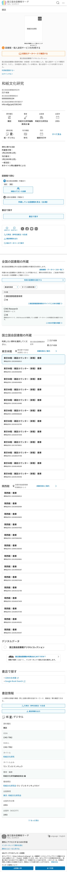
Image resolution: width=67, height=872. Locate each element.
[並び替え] (11, 287)
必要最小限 (18, 868)
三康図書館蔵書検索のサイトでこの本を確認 (45, 303)
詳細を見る (54, 862)
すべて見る (56, 134)
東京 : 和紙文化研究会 (12, 795)
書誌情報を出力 (11, 238)
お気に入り (7, 229)
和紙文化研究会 (9, 785)
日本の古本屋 (12, 677)
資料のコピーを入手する (11, 849)
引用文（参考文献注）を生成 (15, 234)
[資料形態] (29, 287)
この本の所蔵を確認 (54, 323)
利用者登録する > (8, 70)
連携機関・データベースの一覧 (51, 269)
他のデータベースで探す (14, 243)
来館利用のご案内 (47, 351)
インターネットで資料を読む (12, 845)
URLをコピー (14, 229)
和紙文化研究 (8, 756)
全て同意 (50, 868)
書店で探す (33, 216)
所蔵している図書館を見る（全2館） (33, 202)
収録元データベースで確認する (33, 53)
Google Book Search (15, 681)
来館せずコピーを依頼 (18, 189)
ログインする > (7, 74)
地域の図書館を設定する (44, 280)
